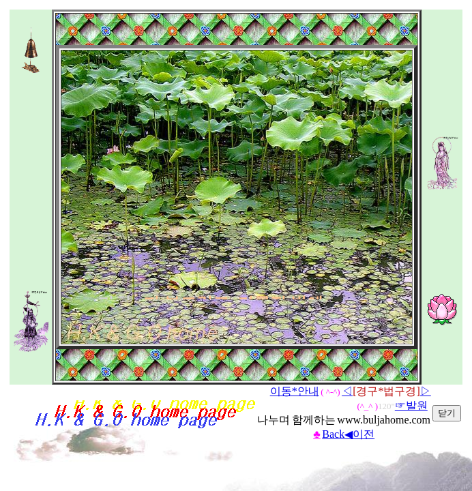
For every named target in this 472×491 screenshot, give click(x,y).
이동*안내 (294, 391)
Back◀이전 (348, 434)
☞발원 (411, 405)
